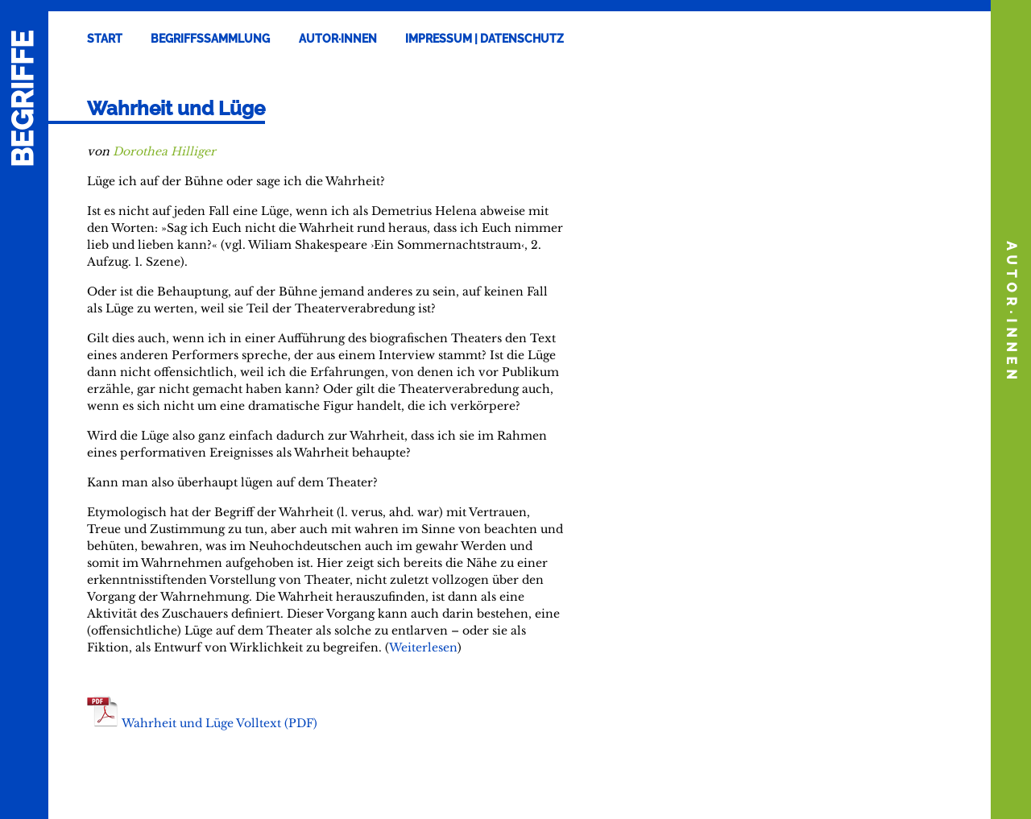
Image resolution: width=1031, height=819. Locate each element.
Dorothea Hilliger (164, 151)
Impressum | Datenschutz (484, 38)
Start (104, 38)
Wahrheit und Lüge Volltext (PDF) (219, 723)
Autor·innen (338, 38)
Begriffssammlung (210, 38)
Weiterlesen (423, 647)
